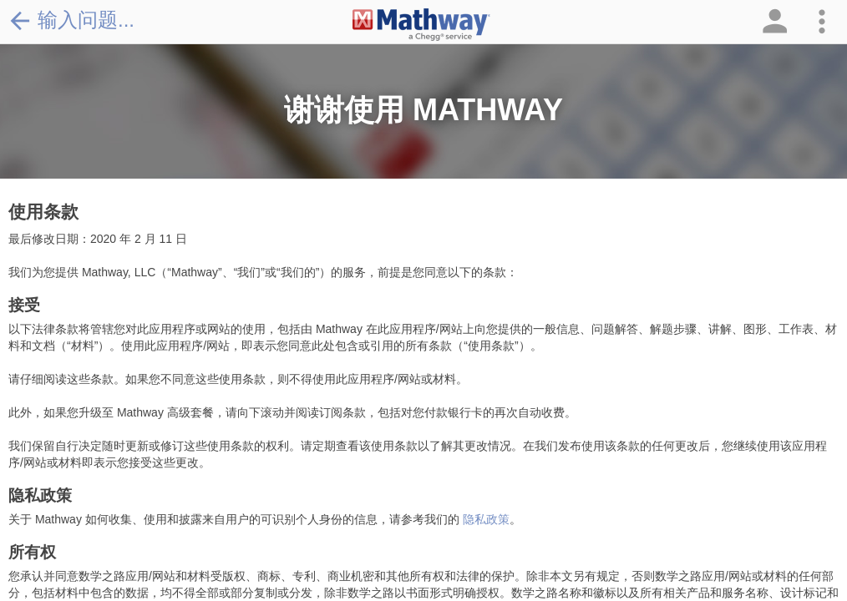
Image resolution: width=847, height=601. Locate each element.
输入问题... (71, 20)
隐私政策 (486, 519)
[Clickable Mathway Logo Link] (421, 25)
